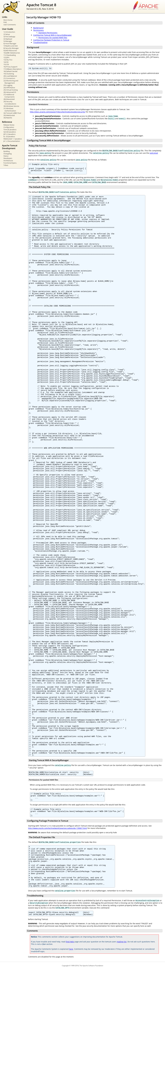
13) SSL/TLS (7, 60)
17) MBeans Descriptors (12, 69)
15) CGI (6, 64)
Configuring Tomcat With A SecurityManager (52, 35)
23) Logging (7, 85)
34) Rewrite (7, 118)
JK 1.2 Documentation (11, 141)
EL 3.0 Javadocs (9, 136)
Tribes (5, 165)
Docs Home (7, 20)
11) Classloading (9, 55)
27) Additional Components (9, 95)
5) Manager (7, 41)
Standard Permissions (47, 32)
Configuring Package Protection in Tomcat (51, 40)
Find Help (70, 1061)
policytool (154, 153)
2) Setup (6, 34)
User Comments (9, 24)
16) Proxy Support (10, 67)
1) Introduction (9, 32)
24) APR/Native (9, 87)
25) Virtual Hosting (10, 90)
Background (38, 28)
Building (6, 151)
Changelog (7, 153)
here (71, 1068)
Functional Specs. (10, 163)
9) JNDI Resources (10, 50)
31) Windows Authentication (9, 109)
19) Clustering (8, 73)
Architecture (8, 160)
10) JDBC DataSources (11, 53)
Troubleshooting (40, 42)
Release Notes (8, 125)
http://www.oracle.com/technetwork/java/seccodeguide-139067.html (57, 939)
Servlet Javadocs (9, 132)
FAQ (5, 22)
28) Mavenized (9, 99)
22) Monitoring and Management (10, 81)
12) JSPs (6, 57)
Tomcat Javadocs (9, 129)
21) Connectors (9, 78)
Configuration (8, 127)
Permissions (38, 30)
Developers (7, 158)
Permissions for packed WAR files (52, 37)
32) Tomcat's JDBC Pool (12, 113)
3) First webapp (9, 36)
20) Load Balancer (10, 76)
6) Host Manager (9, 43)
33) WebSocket (9, 115)
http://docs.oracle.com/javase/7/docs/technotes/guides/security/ (57, 112)
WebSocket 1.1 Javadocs (12, 139)
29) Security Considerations (9, 102)
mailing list (121, 1061)
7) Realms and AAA (10, 46)
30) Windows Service (11, 106)
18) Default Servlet (10, 71)
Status (5, 156)
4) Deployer (7, 39)
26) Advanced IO (9, 92)
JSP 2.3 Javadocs (9, 134)
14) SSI (6, 62)
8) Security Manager (11, 48)
